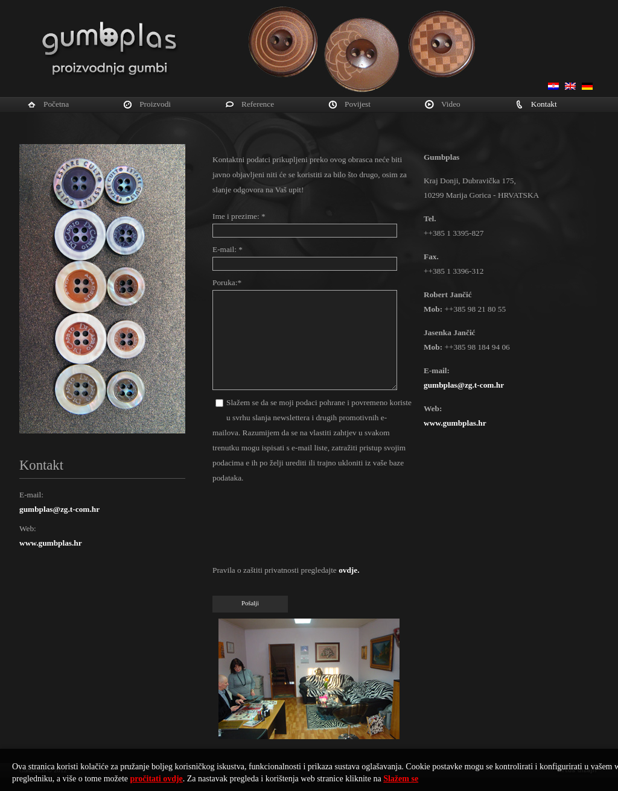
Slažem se (400, 778)
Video (450, 104)
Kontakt (544, 104)
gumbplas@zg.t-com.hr (59, 509)
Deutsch (587, 86)
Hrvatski (553, 86)
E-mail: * (227, 249)
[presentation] (304, 526)
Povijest (358, 104)
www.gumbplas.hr (50, 542)
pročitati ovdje (156, 778)
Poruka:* (226, 282)
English (570, 86)
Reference (257, 104)
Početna (56, 104)
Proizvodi (155, 104)
